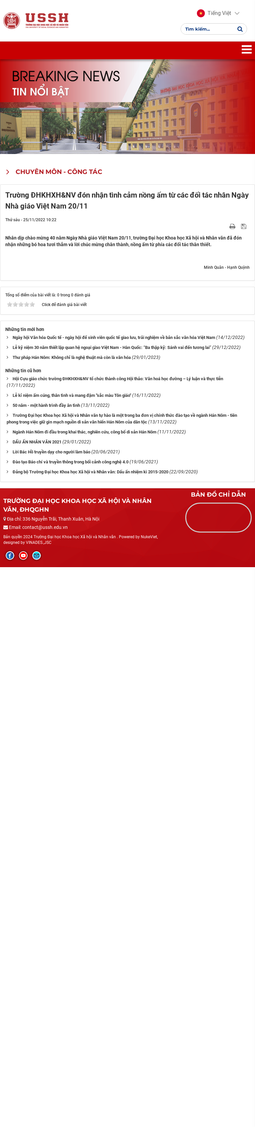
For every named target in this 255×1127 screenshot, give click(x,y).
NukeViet (149, 1096)
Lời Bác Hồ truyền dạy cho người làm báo (51, 1011)
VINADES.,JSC (38, 1102)
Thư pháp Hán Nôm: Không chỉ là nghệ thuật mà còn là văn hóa (72, 916)
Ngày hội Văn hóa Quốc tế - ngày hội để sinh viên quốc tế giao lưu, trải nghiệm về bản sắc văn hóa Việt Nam (114, 896)
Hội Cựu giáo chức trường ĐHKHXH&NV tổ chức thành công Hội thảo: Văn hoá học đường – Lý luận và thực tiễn (118, 938)
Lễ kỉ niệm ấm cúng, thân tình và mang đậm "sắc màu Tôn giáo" (72, 954)
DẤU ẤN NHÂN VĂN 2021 (37, 1001)
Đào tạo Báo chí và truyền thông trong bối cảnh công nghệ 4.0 (70, 1021)
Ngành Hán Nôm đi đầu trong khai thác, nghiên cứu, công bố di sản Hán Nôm (84, 991)
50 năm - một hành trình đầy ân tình (46, 964)
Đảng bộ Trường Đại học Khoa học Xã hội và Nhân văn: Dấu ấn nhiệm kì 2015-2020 (90, 1031)
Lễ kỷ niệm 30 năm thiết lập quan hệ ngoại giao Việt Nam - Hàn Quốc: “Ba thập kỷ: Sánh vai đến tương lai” (112, 906)
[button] (214, 13)
